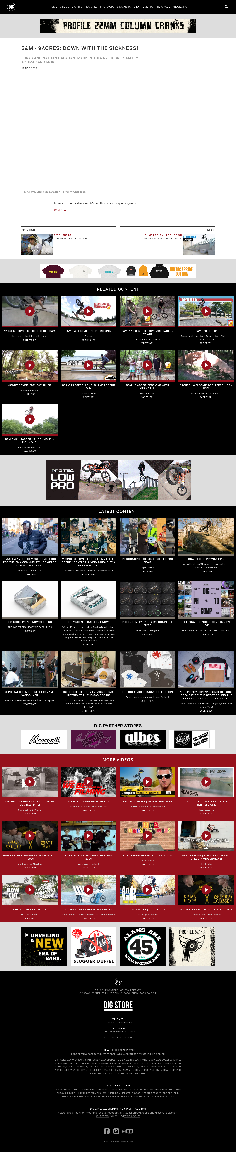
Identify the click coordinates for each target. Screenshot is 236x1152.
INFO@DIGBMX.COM (122, 1037)
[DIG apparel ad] (118, 271)
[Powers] (93, 739)
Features (91, 6)
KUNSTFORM (89, 1093)
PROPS (157, 1093)
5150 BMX (101, 1113)
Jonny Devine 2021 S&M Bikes (29, 385)
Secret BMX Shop (167, 1113)
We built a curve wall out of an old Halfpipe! (29, 803)
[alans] (143, 946)
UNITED (138, 1096)
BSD (85, 1090)
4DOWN (170, 1096)
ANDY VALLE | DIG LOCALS (147, 909)
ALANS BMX (61, 1090)
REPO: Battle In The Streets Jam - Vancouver (30, 693)
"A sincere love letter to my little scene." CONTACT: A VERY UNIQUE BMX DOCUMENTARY (89, 562)
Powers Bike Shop (145, 1113)
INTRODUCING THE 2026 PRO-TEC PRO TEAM (147, 560)
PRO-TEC (167, 1093)
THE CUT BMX (131, 1090)
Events (148, 6)
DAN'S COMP (146, 1090)
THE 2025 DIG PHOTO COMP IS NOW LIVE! (206, 623)
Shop (136, 6)
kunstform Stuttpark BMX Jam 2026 (88, 857)
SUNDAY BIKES (92, 1096)
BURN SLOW (95, 1090)
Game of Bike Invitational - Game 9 (206, 909)
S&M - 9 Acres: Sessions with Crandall (147, 387)
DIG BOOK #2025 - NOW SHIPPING (29, 622)
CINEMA (107, 1090)
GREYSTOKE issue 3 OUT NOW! (89, 622)
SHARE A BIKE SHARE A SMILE (117, 1096)
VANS (146, 1096)
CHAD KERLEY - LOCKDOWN (163, 235)
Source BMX (102, 1116)
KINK (79, 1093)
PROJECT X (180, 6)
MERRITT (125, 1093)
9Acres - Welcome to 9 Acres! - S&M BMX (206, 387)
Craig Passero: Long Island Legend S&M (88, 387)
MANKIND (114, 1093)
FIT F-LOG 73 (62, 235)
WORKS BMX (158, 1096)
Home (53, 6)
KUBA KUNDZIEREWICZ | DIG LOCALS (147, 855)
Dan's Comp (88, 1113)
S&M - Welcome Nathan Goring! (89, 330)
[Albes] (143, 739)
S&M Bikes (60, 210)
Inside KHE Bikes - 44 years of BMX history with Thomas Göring (88, 693)
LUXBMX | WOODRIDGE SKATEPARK (88, 909)
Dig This (77, 6)
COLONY (117, 1090)
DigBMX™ (136, 990)
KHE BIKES (69, 1093)
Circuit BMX (73, 1113)
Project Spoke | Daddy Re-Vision (147, 801)
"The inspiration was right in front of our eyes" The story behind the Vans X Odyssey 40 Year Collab (206, 695)
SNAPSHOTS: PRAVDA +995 (206, 559)
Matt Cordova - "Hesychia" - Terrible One (206, 803)
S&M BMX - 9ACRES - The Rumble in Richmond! (29, 441)
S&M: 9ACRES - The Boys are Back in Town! (147, 332)
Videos (64, 6)
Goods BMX (114, 1113)
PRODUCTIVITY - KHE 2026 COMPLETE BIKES (147, 623)
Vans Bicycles (132, 1116)
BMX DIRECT (75, 1090)
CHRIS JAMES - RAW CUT (29, 909)
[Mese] (44, 739)
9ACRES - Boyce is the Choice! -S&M (29, 330)
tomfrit (118, 1141)
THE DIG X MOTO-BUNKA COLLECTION (147, 691)
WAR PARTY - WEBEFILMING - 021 (88, 801)
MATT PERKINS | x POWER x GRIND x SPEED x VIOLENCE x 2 (206, 857)
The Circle (162, 6)
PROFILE (148, 1093)
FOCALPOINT (162, 1090)
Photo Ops (107, 6)
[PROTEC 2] (118, 480)
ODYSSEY (136, 1093)
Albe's (61, 1113)
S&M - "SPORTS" (206, 330)
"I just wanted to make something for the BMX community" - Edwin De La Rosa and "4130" (29, 562)
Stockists (124, 6)
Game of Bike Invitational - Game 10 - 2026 (29, 857)
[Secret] (192, 739)
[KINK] (44, 946)
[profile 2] (118, 26)
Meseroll (128, 1113)
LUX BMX (102, 1093)
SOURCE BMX (76, 1096)
